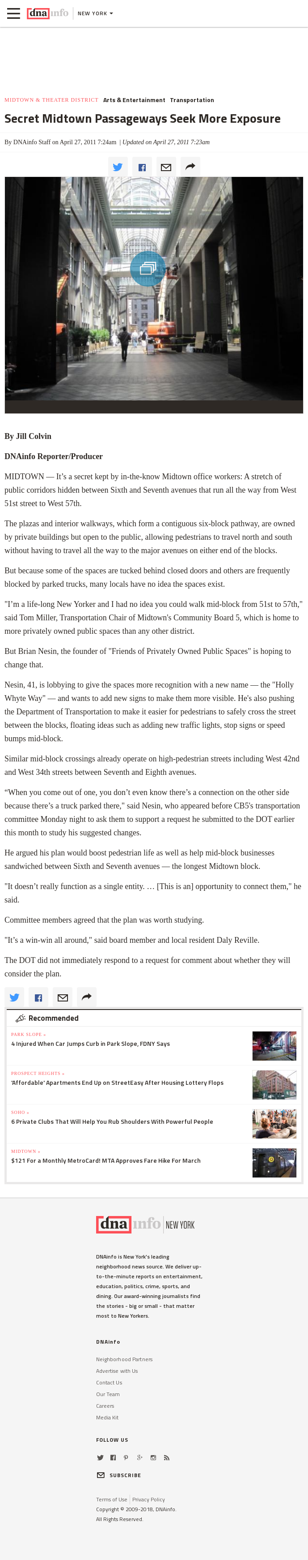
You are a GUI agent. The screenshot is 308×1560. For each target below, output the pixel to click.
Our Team (108, 1394)
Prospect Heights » (38, 1073)
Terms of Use (111, 1499)
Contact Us (109, 1382)
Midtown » (26, 1151)
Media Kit (107, 1417)
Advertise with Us (117, 1371)
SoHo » (20, 1112)
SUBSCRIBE (119, 1475)
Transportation (192, 99)
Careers (105, 1405)
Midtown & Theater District (51, 100)
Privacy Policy (148, 1499)
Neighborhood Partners (124, 1359)
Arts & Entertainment (134, 99)
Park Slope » (28, 1034)
